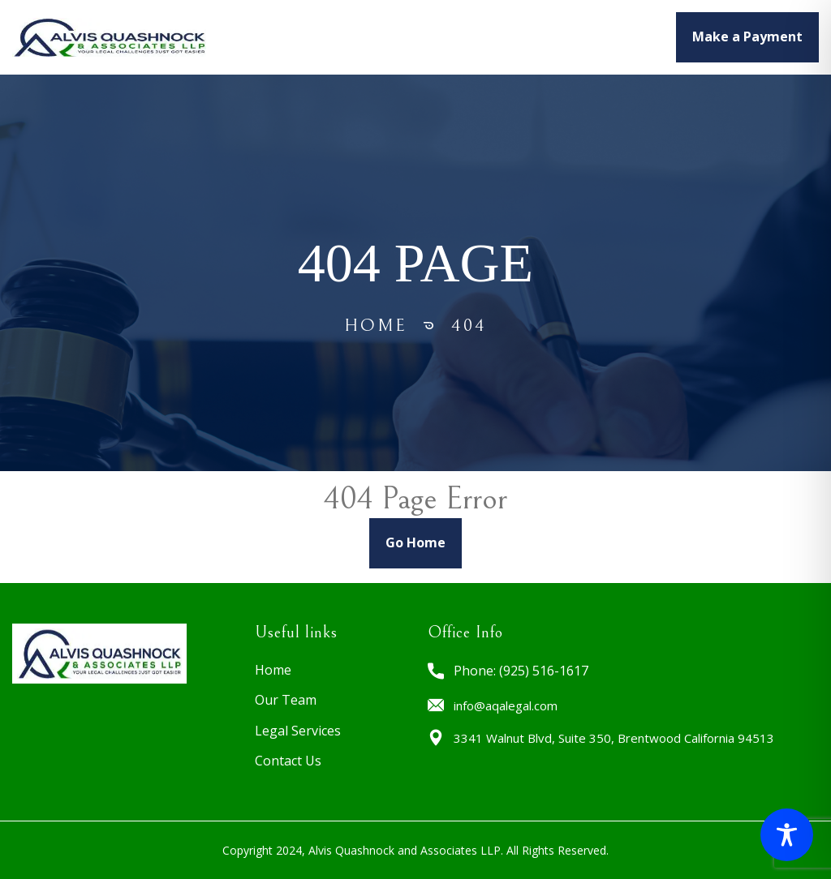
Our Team (285, 700)
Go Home (415, 542)
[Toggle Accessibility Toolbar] (787, 835)
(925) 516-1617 (543, 671)
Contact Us (288, 761)
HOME (324, 36)
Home (375, 325)
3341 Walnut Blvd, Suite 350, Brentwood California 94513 (614, 738)
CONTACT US (599, 36)
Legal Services (491, 36)
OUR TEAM (393, 36)
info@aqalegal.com (506, 705)
